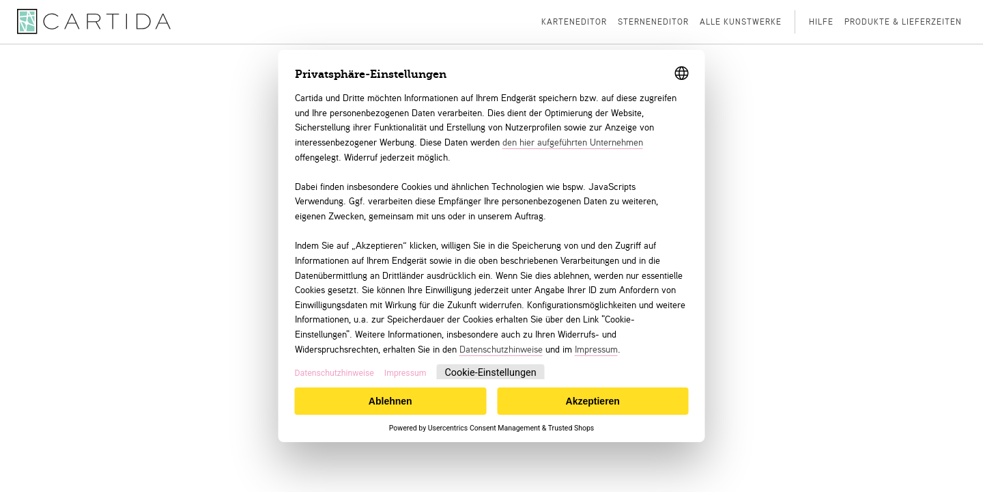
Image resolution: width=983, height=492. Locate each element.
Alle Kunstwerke (741, 21)
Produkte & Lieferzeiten (903, 21)
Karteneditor (574, 21)
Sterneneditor (653, 21)
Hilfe (821, 21)
